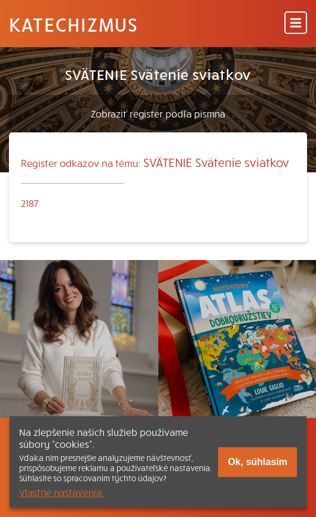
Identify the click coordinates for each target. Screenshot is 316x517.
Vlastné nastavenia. (61, 492)
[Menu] (295, 23)
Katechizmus (73, 24)
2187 (30, 203)
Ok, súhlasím (257, 462)
